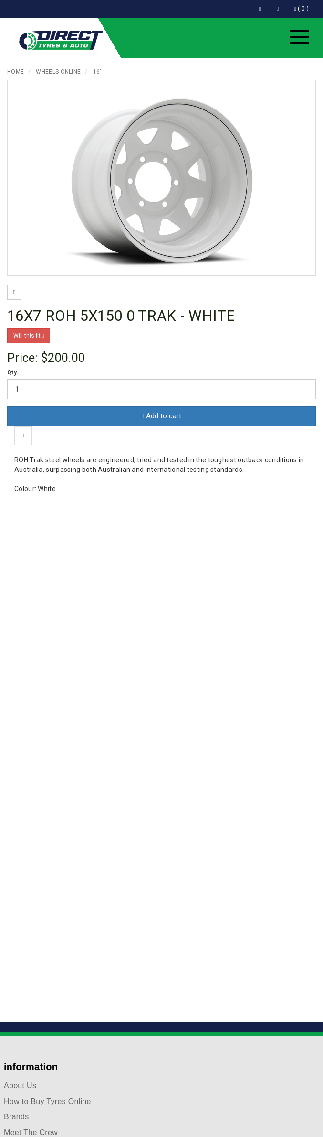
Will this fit (28, 335)
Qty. (12, 372)
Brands (16, 1117)
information (31, 1066)
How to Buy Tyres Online (47, 1101)
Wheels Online (58, 71)
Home (15, 71)
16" (97, 71)
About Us (20, 1086)
